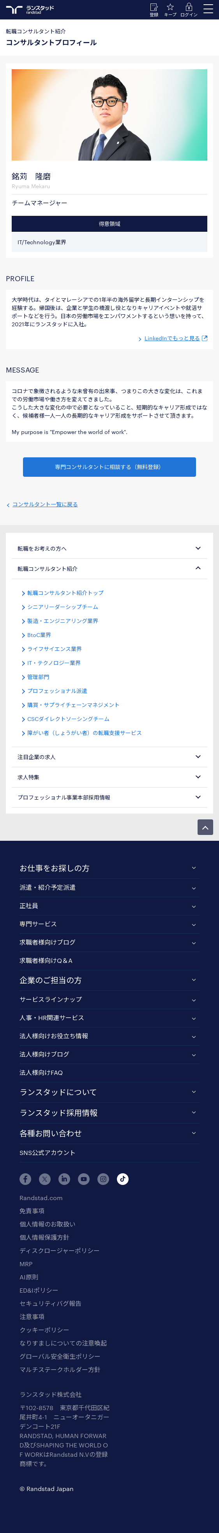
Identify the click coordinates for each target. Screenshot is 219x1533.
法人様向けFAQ (41, 1072)
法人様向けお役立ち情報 (53, 1036)
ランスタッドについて (58, 1092)
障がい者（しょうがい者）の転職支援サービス (84, 733)
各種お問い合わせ (50, 1133)
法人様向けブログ (44, 1054)
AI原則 (28, 1277)
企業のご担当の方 (50, 980)
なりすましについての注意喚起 (63, 1343)
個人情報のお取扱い (47, 1224)
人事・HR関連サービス (51, 1017)
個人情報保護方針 (44, 1237)
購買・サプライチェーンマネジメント (73, 705)
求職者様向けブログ (47, 942)
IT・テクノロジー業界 (54, 663)
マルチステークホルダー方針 (60, 1369)
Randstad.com (41, 1197)
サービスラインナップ (50, 999)
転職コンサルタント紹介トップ (65, 593)
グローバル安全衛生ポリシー (60, 1356)
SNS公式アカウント (47, 1152)
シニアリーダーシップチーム (62, 607)
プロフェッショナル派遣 (57, 691)
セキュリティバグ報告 (50, 1303)
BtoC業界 (39, 635)
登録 (154, 14)
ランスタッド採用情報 (58, 1112)
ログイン (189, 14)
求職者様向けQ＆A (45, 960)
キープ (170, 14)
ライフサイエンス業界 (54, 649)
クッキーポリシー (44, 1330)
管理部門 (38, 677)
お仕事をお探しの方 (54, 868)
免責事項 (31, 1210)
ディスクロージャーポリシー (59, 1250)
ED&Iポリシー (38, 1290)
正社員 (28, 905)
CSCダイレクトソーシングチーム (68, 719)
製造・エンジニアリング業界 (62, 621)
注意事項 (31, 1316)
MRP (25, 1263)
